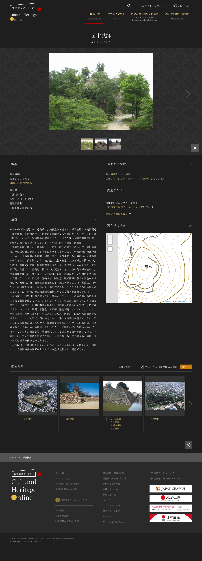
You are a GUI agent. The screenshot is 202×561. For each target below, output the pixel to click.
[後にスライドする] (187, 94)
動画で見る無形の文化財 (67, 521)
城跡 (12, 183)
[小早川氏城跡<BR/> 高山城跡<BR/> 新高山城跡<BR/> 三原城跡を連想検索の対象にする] (105, 419)
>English (181, 6)
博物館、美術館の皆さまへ (116, 478)
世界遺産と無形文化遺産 (144, 17)
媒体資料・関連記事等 (113, 473)
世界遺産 (59, 510)
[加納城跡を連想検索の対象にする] (62, 419)
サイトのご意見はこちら (115, 521)
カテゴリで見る (116, 17)
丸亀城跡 (155, 418)
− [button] (110, 242)
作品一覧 (94, 17)
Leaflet (168, 301)
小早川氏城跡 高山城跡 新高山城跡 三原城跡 (114, 423)
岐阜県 (28, 183)
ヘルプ (106, 500)
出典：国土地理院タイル (182, 301)
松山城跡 (27, 418)
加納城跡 (70, 418)
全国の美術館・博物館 (176, 17)
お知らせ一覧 (109, 494)
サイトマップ (109, 516)
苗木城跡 (111, 174)
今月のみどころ (110, 489)
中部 (19, 183)
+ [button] (110, 237)
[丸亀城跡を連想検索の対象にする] (147, 419)
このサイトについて (153, 6)
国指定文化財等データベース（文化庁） (128, 178)
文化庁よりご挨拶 (111, 483)
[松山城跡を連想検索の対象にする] (20, 419)
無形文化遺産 (61, 515)
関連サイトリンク (111, 510)
